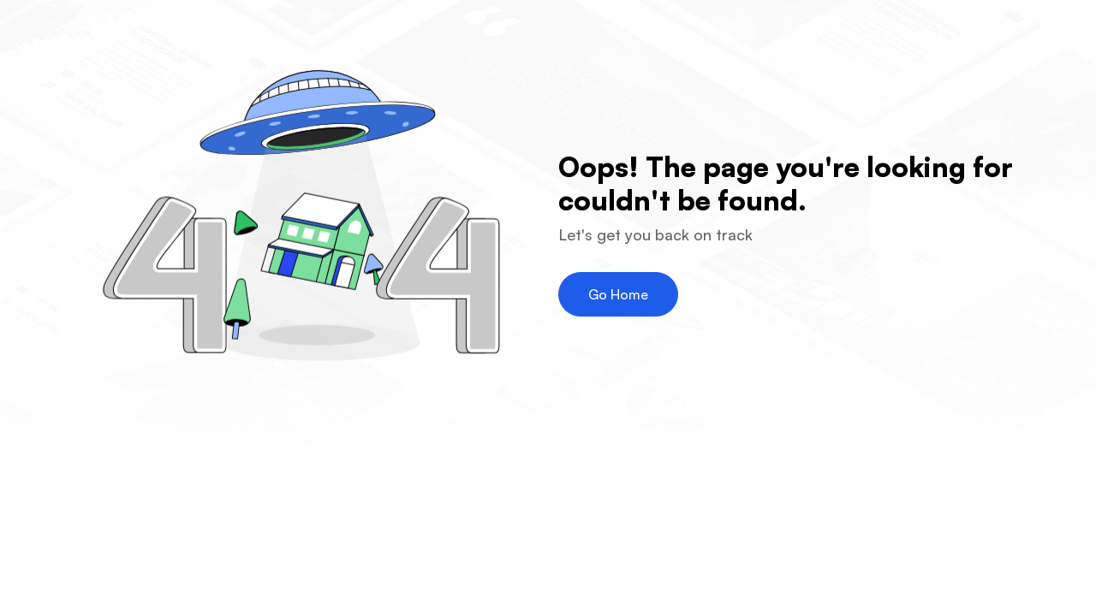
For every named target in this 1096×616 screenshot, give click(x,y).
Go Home (618, 294)
